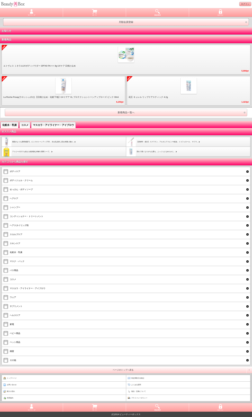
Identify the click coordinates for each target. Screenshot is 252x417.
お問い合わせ (12, 385)
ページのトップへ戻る (123, 370)
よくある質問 (136, 385)
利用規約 (10, 398)
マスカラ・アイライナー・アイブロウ (53, 125)
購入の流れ (11, 391)
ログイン (245, 4)
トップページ (12, 378)
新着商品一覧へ (126, 112)
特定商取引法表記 (137, 378)
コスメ (24, 125)
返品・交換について (138, 391)
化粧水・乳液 (9, 125)
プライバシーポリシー (139, 398)
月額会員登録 (126, 22)
